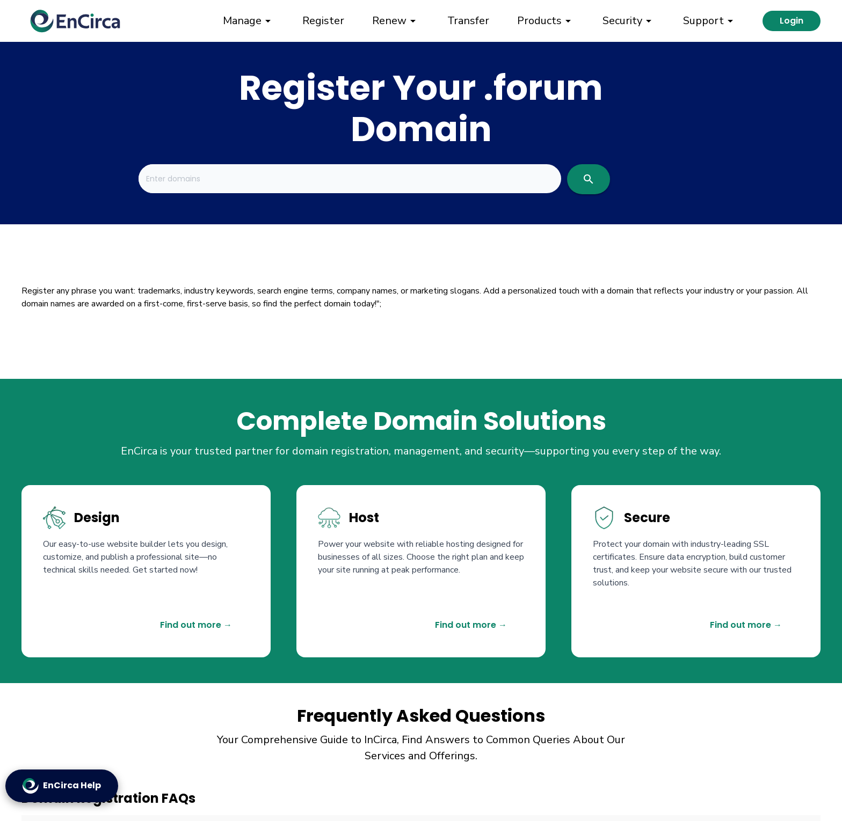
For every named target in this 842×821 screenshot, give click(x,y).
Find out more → (196, 625)
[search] (588, 179)
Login (791, 20)
